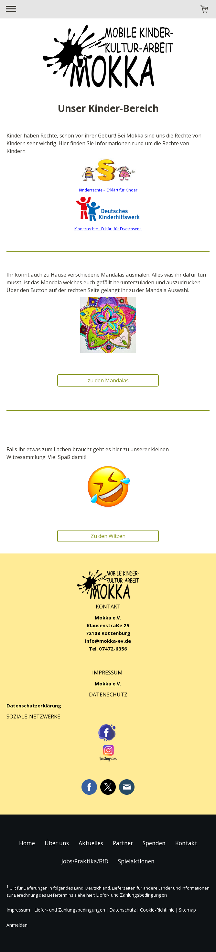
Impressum (18, 910)
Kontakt (186, 843)
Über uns (57, 843)
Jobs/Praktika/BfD (84, 861)
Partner (123, 843)
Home (27, 843)
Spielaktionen (136, 861)
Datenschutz (122, 910)
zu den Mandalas (108, 380)
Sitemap (187, 910)
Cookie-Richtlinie (157, 910)
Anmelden (16, 925)
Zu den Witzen (108, 536)
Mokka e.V (107, 683)
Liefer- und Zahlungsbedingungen (131, 895)
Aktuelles (91, 843)
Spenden (154, 843)
